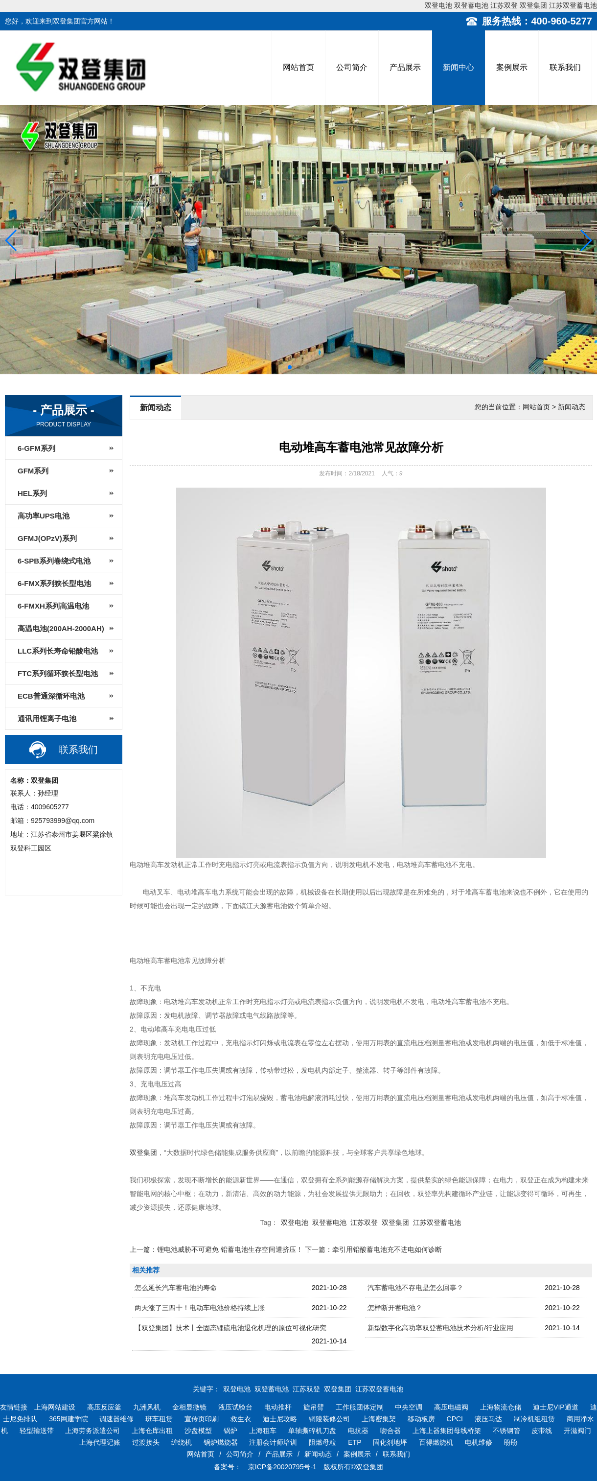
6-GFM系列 (36, 448)
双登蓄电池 (471, 5)
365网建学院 (68, 1419)
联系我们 (565, 67)
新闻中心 (458, 67)
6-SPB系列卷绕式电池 (54, 561)
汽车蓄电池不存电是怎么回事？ (415, 1288)
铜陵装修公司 (329, 1419)
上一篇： (216, 1249)
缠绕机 (181, 1442)
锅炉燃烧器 (221, 1442)
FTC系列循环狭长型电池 (58, 673)
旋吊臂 (313, 1407)
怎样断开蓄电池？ (394, 1308)
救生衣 (240, 1419)
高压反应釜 (104, 1407)
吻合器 (390, 1430)
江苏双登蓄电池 (573, 5)
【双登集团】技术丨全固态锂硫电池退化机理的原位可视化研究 (230, 1328)
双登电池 (438, 5)
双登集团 (533, 5)
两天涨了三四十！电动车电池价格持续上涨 (200, 1308)
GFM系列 (33, 471)
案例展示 (512, 67)
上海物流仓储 (500, 1407)
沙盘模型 (198, 1430)
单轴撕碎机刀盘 (312, 1430)
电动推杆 (278, 1407)
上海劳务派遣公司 (92, 1430)
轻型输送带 (37, 1430)
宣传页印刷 (201, 1419)
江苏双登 (504, 5)
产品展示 (405, 67)
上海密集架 (379, 1419)
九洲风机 (147, 1407)
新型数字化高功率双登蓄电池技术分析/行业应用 (440, 1328)
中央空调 (408, 1407)
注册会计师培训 (273, 1442)
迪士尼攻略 (280, 1419)
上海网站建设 (54, 1407)
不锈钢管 (506, 1430)
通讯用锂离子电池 (47, 718)
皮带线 (541, 1430)
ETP (354, 1442)
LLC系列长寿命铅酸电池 (58, 651)
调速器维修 (116, 1419)
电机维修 (478, 1442)
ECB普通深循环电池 (51, 696)
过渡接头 (146, 1442)
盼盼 (511, 1442)
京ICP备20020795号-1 (281, 1467)
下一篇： (373, 1249)
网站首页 (298, 67)
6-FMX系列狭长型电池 (54, 583)
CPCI (455, 1419)
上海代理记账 (99, 1442)
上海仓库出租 (152, 1430)
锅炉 (230, 1430)
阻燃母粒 (322, 1442)
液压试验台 (235, 1407)
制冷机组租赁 (534, 1419)
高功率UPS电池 (43, 516)
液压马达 (488, 1419)
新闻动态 (318, 1454)
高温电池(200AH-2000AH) (61, 628)
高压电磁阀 (451, 1407)
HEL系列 (32, 493)
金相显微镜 (189, 1407)
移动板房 (421, 1419)
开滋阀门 (577, 1430)
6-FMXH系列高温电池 (53, 606)
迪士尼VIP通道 (555, 1407)
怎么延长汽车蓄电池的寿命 (176, 1288)
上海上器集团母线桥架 (447, 1430)
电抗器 (358, 1430)
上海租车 (262, 1430)
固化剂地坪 (390, 1442)
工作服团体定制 (360, 1407)
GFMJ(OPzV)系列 (47, 538)
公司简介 (351, 67)
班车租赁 (159, 1419)
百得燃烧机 (436, 1442)
